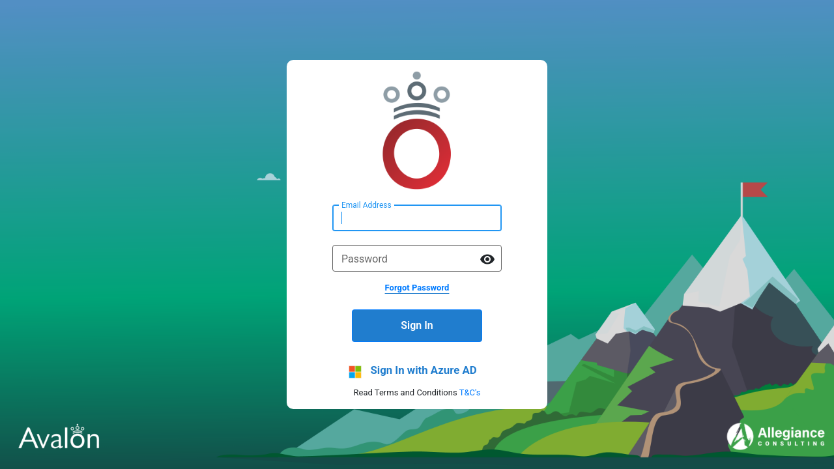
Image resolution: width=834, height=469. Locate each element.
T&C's (470, 392)
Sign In (417, 325)
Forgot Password (417, 287)
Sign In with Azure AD (423, 370)
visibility (487, 259)
